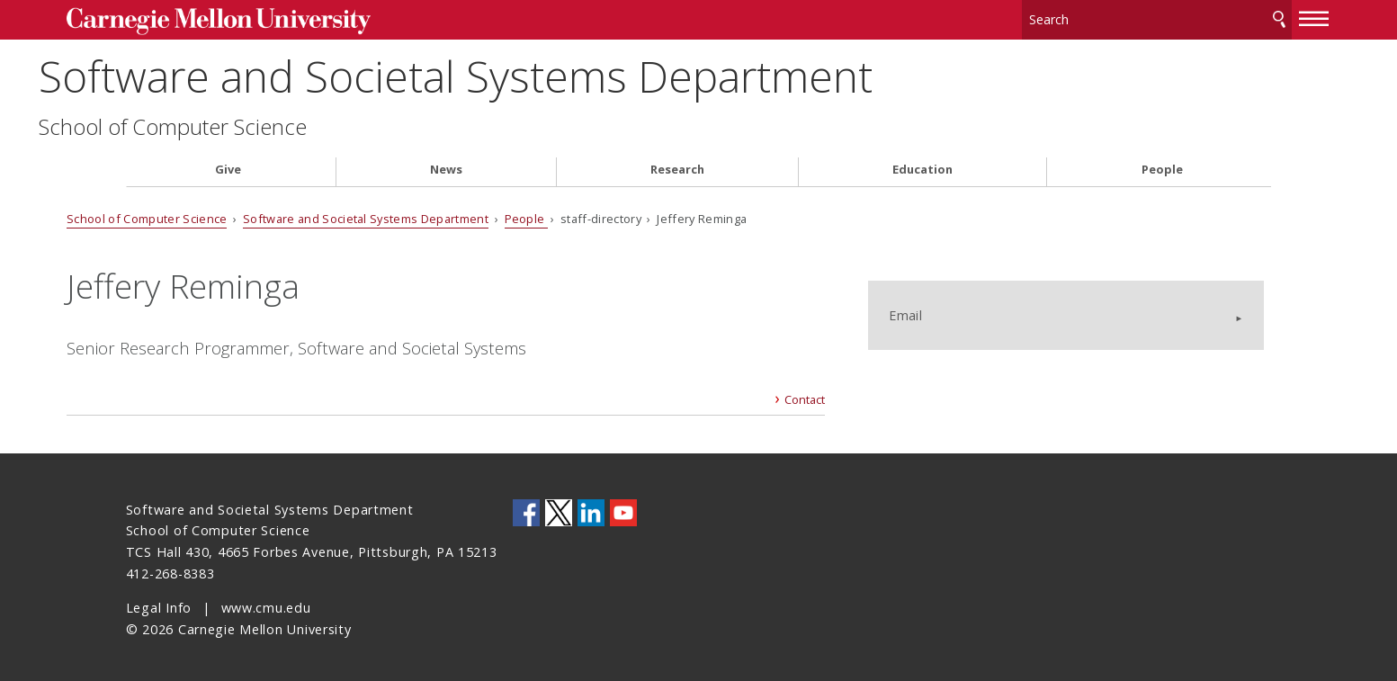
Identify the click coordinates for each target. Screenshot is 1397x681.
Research (677, 165)
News (446, 165)
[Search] (1097, 17)
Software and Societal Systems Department (543, 72)
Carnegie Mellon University (269, 19)
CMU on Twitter (558, 508)
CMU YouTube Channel (623, 508)
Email (948, 293)
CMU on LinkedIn (591, 508)
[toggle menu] (1255, 16)
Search (1219, 17)
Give (228, 165)
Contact (793, 395)
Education (922, 165)
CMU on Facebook (526, 508)
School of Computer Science (260, 122)
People (1162, 165)
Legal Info (159, 603)
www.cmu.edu (266, 603)
